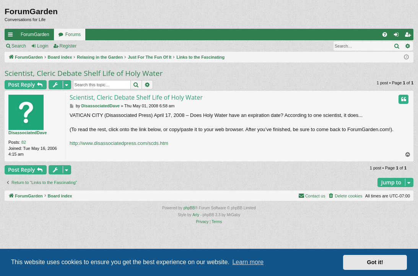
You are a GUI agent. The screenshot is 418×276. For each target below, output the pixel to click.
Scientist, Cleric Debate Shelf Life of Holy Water (84, 73)
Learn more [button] (247, 262)
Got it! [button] (375, 262)
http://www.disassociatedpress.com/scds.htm (119, 143)
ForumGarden (35, 34)
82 (23, 142)
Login (42, 46)
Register (68, 46)
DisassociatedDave (27, 132)
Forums (73, 34)
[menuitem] (384, 34)
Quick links (12, 36)
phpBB (189, 208)
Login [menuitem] (398, 36)
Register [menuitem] (409, 36)
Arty (195, 215)
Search (18, 46)
